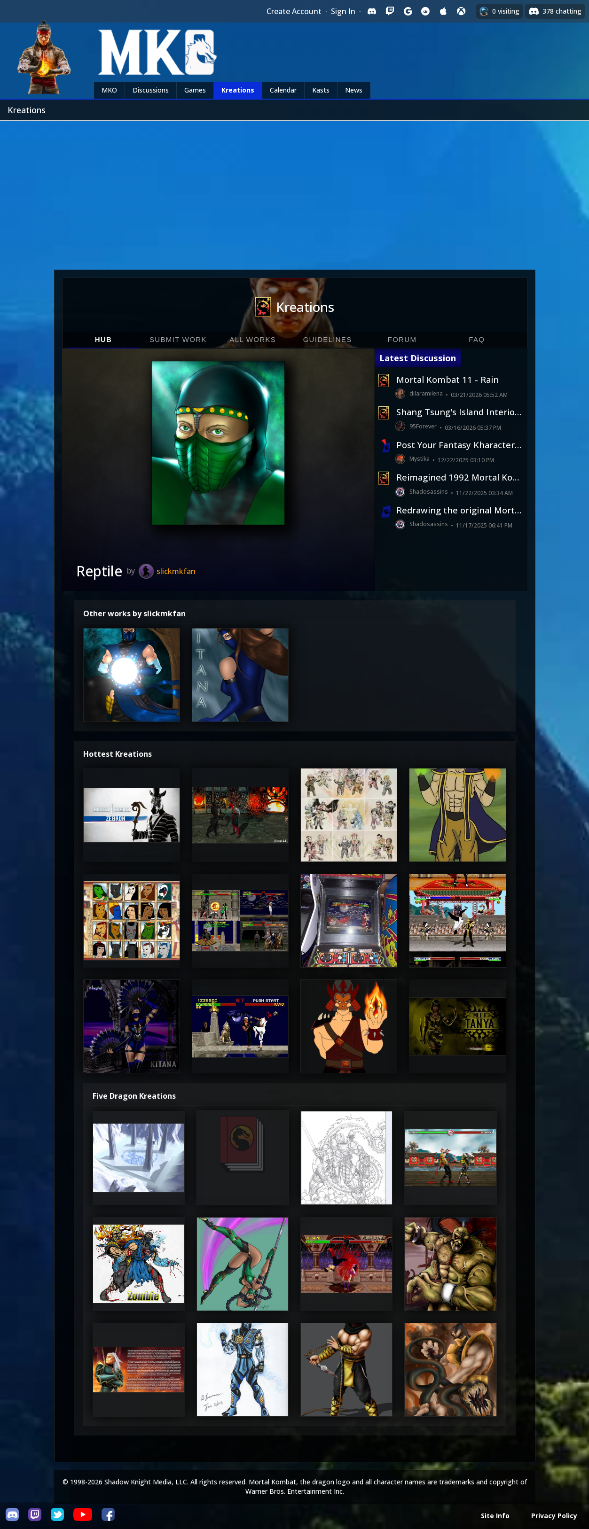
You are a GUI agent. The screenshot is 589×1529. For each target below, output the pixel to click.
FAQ (477, 339)
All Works (252, 339)
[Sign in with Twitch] (390, 11)
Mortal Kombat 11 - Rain (447, 379)
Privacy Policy (554, 1515)
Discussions (151, 89)
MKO (109, 89)
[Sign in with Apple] (443, 11)
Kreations (237, 89)
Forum (402, 339)
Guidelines (327, 339)
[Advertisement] (295, 191)
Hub (103, 339)
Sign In (343, 11)
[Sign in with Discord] (372, 11)
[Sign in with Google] (408, 11)
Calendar (283, 89)
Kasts (321, 89)
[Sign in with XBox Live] (461, 11)
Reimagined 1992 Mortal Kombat (459, 477)
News (353, 89)
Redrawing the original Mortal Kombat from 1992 (459, 510)
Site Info (495, 1515)
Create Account (294, 11)
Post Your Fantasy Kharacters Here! (459, 444)
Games (195, 89)
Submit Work (178, 339)
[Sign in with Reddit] (425, 11)
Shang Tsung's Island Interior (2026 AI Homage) (459, 412)
